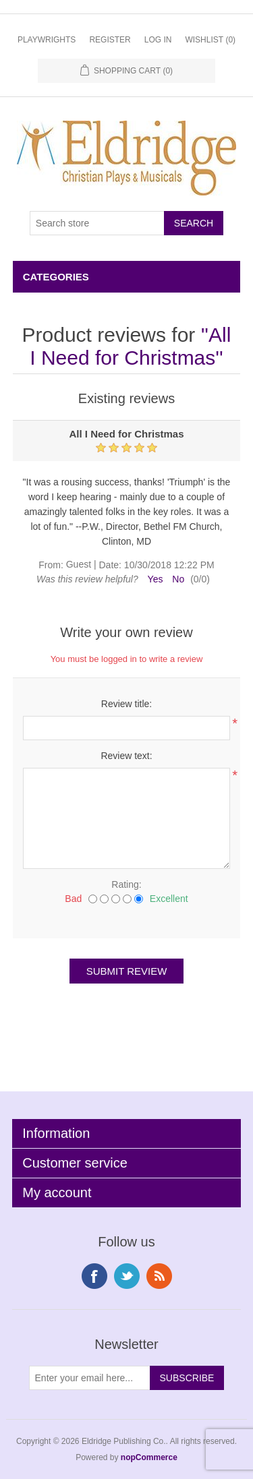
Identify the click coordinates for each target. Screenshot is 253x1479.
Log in (158, 39)
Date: (110, 565)
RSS (159, 1276)
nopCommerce (149, 1457)
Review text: (126, 755)
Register (109, 39)
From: (50, 565)
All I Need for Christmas (130, 346)
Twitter (127, 1276)
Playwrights (47, 39)
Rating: (126, 884)
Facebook (94, 1276)
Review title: (126, 703)
